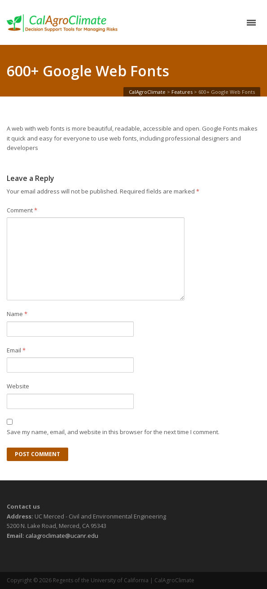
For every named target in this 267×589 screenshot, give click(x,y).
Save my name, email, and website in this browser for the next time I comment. (113, 432)
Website (18, 386)
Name (17, 314)
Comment (22, 210)
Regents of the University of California (101, 580)
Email (16, 350)
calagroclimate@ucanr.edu (62, 536)
